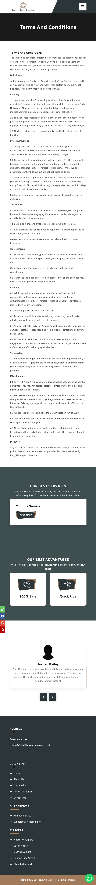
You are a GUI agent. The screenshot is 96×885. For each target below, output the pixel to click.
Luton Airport (21, 846)
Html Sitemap (28, 880)
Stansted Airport (23, 864)
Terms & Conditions (64, 880)
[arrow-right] (52, 697)
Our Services (21, 785)
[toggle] (82, 6)
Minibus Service (28, 506)
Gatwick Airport (22, 852)
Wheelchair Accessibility (27, 822)
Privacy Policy (45, 880)
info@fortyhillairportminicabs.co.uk (30, 745)
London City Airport (24, 858)
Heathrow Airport (23, 840)
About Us (19, 779)
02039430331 (18, 739)
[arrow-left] (43, 697)
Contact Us (20, 798)
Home (17, 773)
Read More (26, 515)
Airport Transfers (23, 792)
